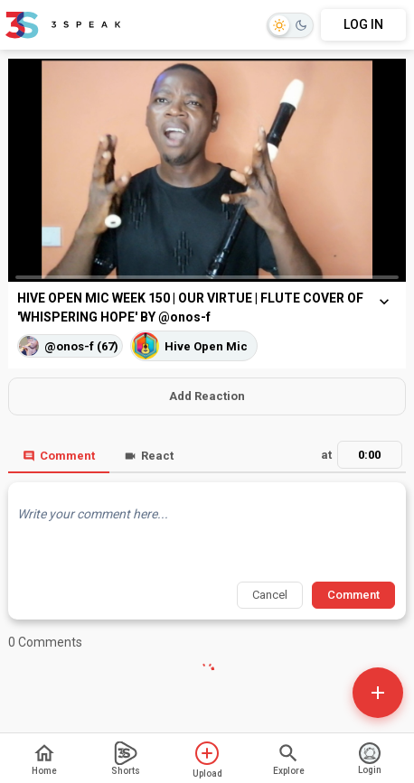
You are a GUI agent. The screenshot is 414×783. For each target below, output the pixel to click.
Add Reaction (207, 396)
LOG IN (363, 24)
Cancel (269, 594)
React (149, 455)
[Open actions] (378, 692)
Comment (59, 455)
